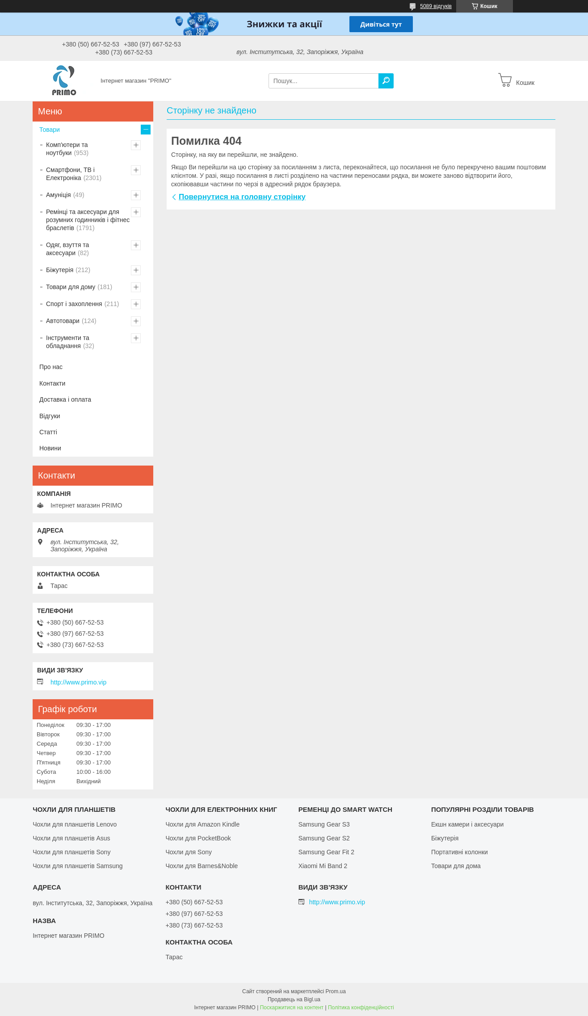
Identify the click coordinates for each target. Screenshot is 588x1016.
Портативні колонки (459, 852)
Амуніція (58, 194)
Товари (49, 129)
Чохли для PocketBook (198, 838)
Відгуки (49, 416)
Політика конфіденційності (361, 1007)
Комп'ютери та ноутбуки (67, 148)
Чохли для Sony (188, 852)
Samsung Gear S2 (324, 838)
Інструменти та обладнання (67, 341)
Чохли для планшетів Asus (71, 838)
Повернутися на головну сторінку (242, 197)
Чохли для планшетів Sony (71, 852)
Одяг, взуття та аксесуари (67, 248)
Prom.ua (336, 991)
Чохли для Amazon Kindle (202, 824)
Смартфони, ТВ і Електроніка (70, 173)
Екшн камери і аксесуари (467, 824)
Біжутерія (59, 269)
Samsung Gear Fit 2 (326, 852)
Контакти (52, 383)
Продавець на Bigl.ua (294, 999)
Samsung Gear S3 (324, 824)
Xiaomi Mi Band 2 (323, 865)
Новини (50, 448)
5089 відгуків (436, 6)
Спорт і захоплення (74, 303)
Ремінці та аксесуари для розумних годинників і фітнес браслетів (88, 219)
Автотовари (63, 320)
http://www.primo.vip (78, 682)
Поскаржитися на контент (291, 1007)
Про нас (51, 366)
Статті (48, 432)
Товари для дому (70, 286)
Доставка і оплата (65, 399)
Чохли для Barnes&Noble (201, 865)
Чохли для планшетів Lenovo (75, 824)
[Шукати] (386, 80)
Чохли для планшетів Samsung (77, 865)
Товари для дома (456, 865)
